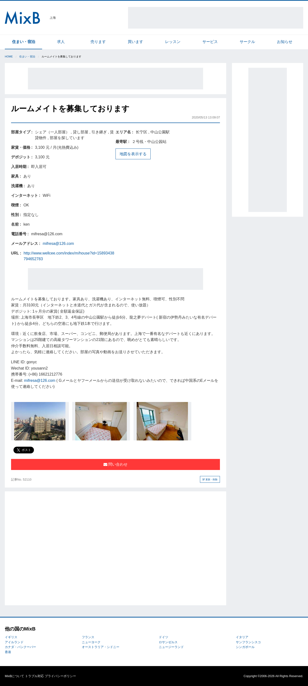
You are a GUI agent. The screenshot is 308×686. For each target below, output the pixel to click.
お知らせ (284, 42)
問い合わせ (115, 464)
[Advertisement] (215, 18)
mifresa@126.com (58, 243)
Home (9, 56)
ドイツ (163, 637)
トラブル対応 (34, 676)
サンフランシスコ (248, 642)
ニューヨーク (91, 642)
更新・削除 (210, 479)
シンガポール (245, 647)
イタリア (242, 637)
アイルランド (14, 642)
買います (135, 42)
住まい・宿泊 (23, 42)
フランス (88, 637)
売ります (98, 42)
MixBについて (14, 676)
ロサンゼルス (168, 642)
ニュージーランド (171, 647)
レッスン (172, 42)
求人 (61, 42)
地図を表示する (133, 154)
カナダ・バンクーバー (20, 647)
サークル (247, 42)
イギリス (11, 637)
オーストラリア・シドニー (100, 647)
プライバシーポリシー (60, 676)
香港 (8, 652)
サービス (210, 42)
